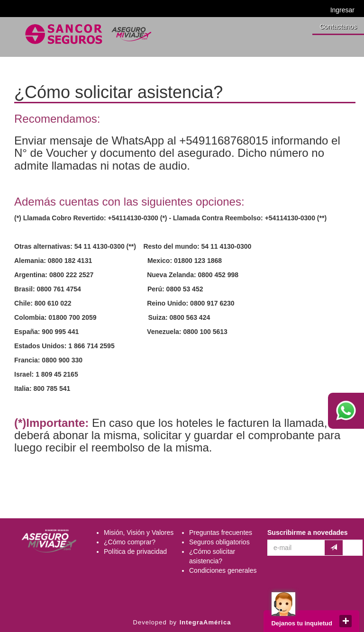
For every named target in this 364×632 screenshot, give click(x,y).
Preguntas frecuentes (220, 532)
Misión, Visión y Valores (138, 532)
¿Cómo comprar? (129, 542)
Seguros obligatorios (219, 542)
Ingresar (342, 10)
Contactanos (338, 26)
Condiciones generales (222, 570)
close (345, 621)
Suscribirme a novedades (307, 532)
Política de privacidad (135, 551)
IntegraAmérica (205, 622)
